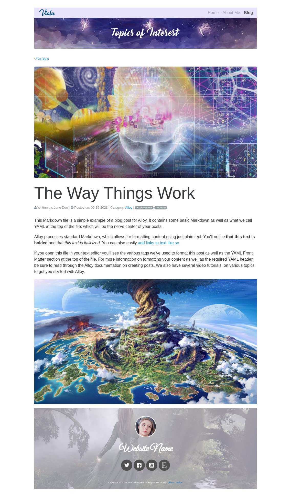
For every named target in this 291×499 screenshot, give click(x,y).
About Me (231, 12)
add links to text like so (158, 243)
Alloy (128, 207)
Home (213, 12)
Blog (248, 12)
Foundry (161, 207)
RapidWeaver (144, 207)
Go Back (42, 59)
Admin (171, 482)
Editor (180, 482)
